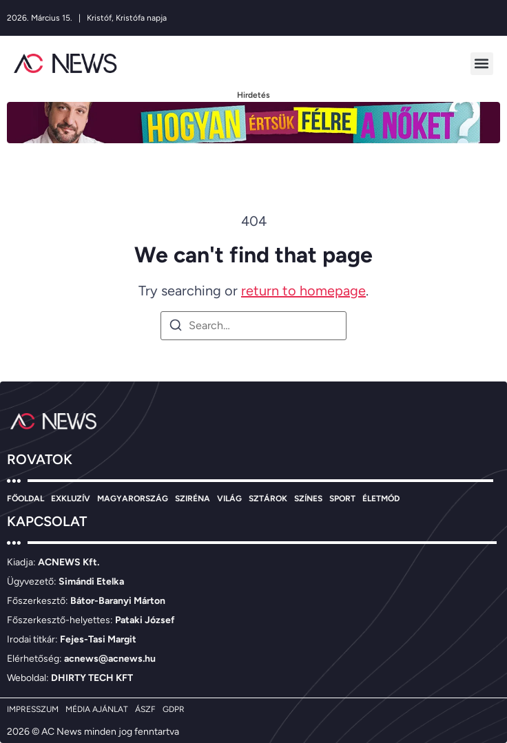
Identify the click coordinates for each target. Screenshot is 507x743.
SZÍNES (308, 498)
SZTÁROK (268, 498)
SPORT (342, 498)
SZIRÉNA (192, 498)
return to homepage (303, 290)
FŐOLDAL (25, 498)
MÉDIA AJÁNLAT (96, 709)
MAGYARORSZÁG (132, 498)
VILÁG (229, 498)
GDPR (174, 709)
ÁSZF (145, 709)
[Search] (176, 327)
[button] (481, 63)
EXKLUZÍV (70, 498)
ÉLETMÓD (381, 498)
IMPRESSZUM (33, 709)
